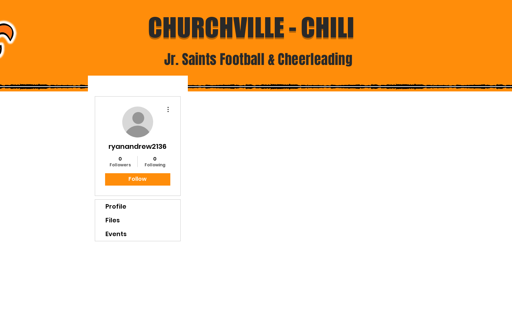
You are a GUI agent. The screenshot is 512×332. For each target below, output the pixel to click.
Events (116, 234)
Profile (115, 206)
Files (112, 220)
